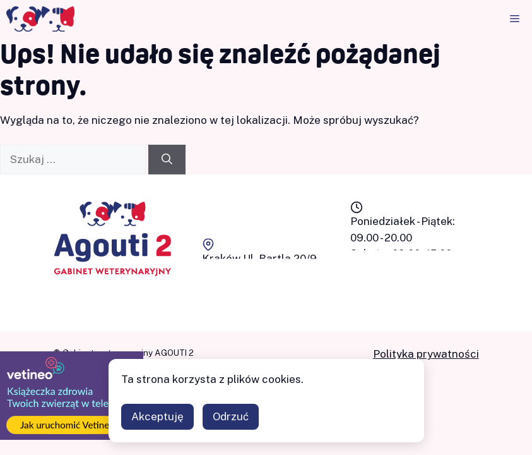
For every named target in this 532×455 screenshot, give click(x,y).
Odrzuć (231, 416)
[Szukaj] (167, 160)
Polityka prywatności (426, 354)
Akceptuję (157, 416)
